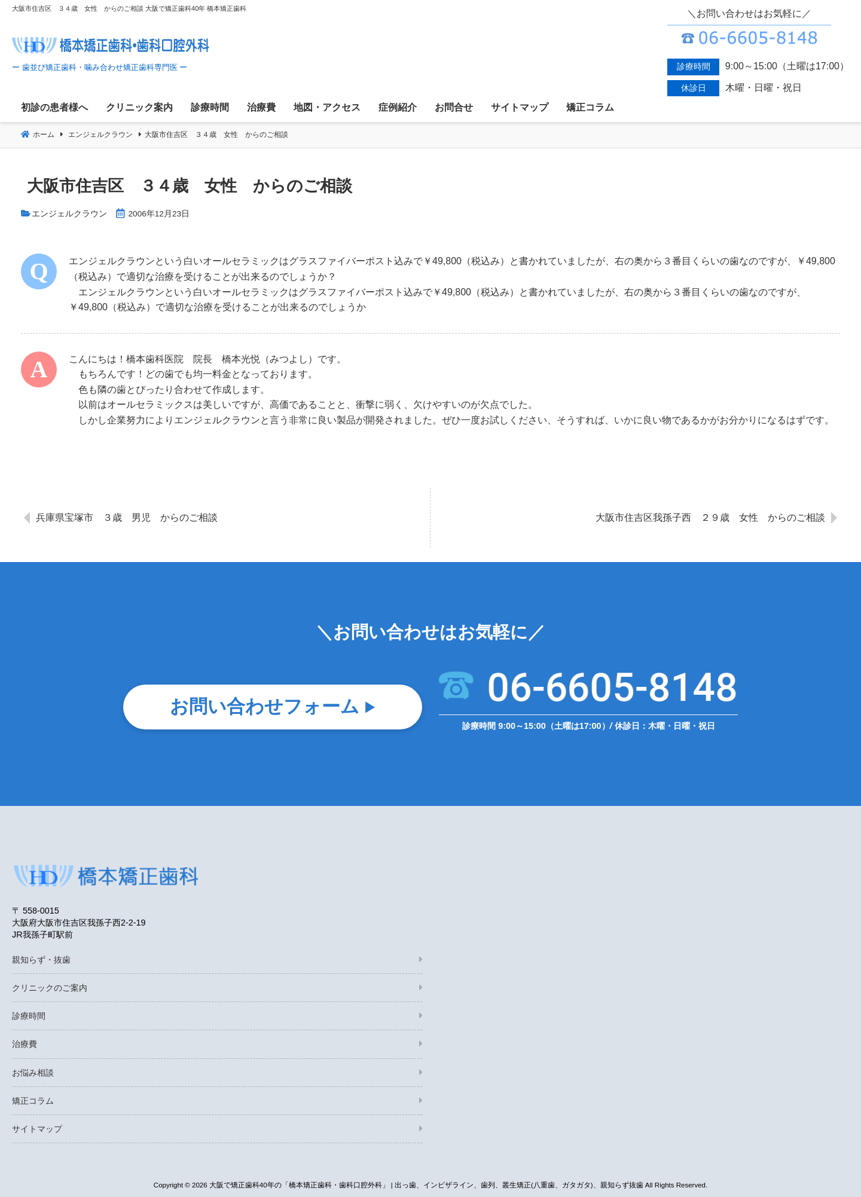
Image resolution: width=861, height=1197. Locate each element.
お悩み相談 (33, 1072)
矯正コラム (33, 1101)
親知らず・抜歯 (41, 959)
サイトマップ (37, 1129)
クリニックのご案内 (49, 988)
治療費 (24, 1044)
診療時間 (28, 1016)
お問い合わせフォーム (264, 709)
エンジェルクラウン (69, 213)
